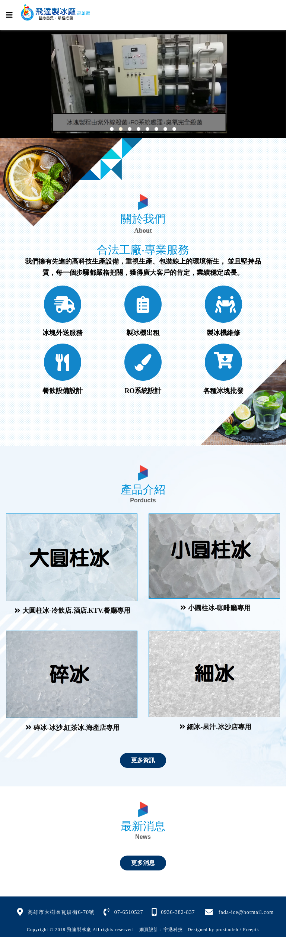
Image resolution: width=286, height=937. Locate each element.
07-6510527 (128, 912)
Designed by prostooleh (210, 929)
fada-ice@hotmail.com (246, 912)
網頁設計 (149, 929)
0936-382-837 (178, 912)
